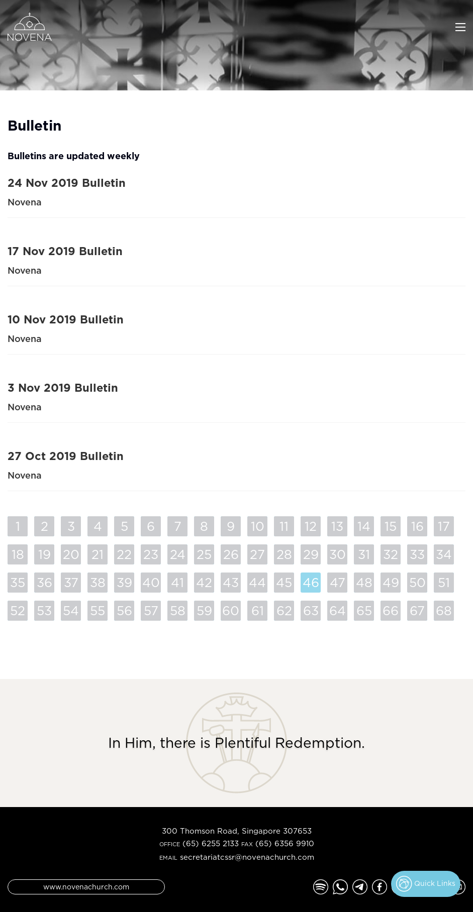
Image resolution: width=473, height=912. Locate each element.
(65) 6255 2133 (210, 843)
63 (311, 610)
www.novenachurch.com (86, 886)
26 (231, 554)
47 (337, 582)
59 (204, 610)
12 (311, 526)
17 (444, 526)
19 (44, 554)
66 (391, 610)
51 (444, 582)
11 (284, 526)
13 (337, 526)
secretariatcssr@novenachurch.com (247, 857)
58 (177, 610)
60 (230, 610)
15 (391, 526)
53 (44, 610)
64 (337, 610)
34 (444, 554)
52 (17, 610)
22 (124, 554)
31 (364, 554)
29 (311, 554)
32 (390, 554)
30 (337, 554)
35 (17, 582)
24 (177, 554)
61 (257, 610)
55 (97, 610)
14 (363, 526)
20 (71, 554)
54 (71, 610)
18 (18, 554)
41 (177, 582)
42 (204, 582)
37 (71, 582)
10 (257, 526)
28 (284, 554)
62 (284, 610)
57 (151, 610)
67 (417, 610)
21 (97, 554)
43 (231, 582)
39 (124, 582)
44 (257, 582)
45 (284, 582)
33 (417, 554)
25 (204, 554)
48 (364, 582)
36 (44, 582)
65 (364, 610)
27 (257, 554)
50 (417, 582)
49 (391, 582)
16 (417, 526)
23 (150, 554)
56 (124, 610)
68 (444, 610)
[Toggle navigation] (460, 26)
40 (151, 582)
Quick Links (425, 884)
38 (98, 582)
